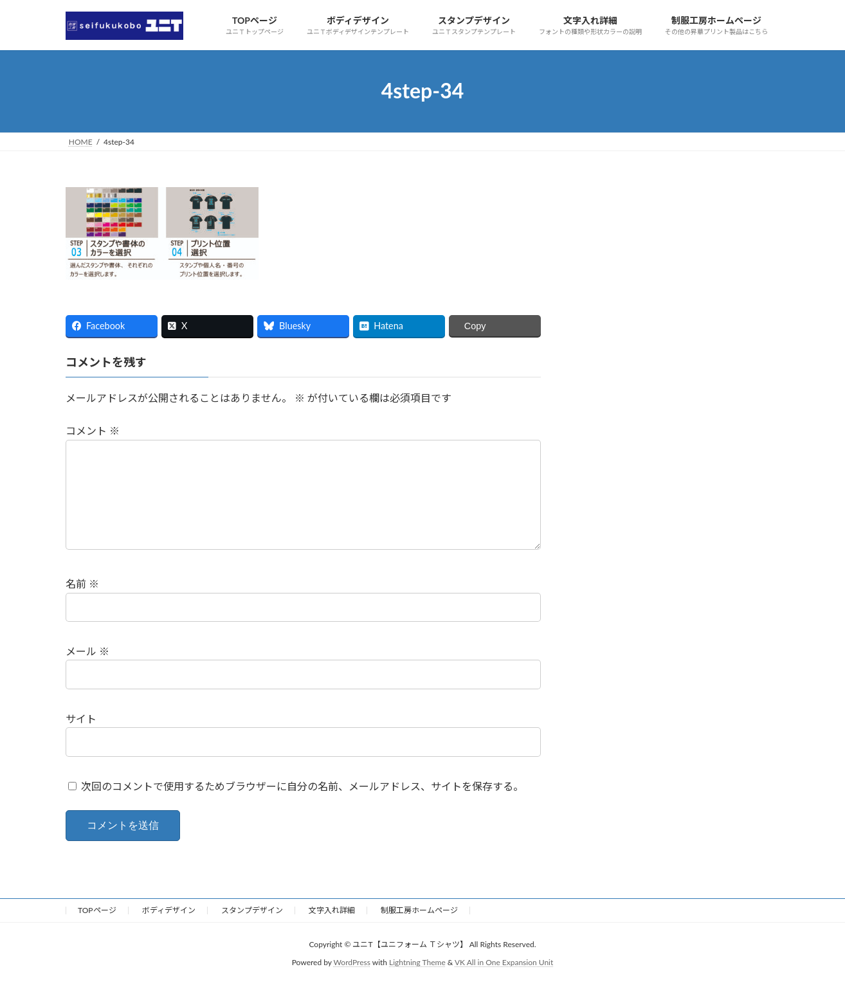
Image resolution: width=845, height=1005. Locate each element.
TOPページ (97, 931)
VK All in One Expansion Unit (504, 983)
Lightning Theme (417, 983)
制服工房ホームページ (419, 931)
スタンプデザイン (252, 931)
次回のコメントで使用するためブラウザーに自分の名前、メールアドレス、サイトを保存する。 (302, 807)
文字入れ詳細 (332, 931)
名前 (82, 604)
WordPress (352, 983)
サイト (81, 739)
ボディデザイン (168, 931)
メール (87, 671)
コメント (93, 430)
